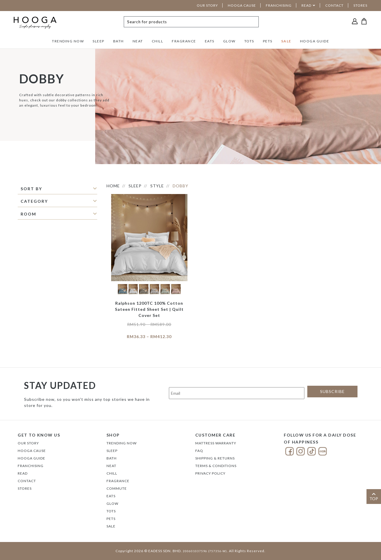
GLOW (229, 41)
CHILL (157, 41)
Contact (27, 481)
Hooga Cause (32, 450)
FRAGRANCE (184, 41)
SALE (286, 41)
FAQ (199, 450)
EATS (209, 41)
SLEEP (98, 41)
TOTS (249, 41)
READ (306, 5)
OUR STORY (207, 5)
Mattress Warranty (215, 443)
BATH (118, 41)
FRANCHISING (279, 5)
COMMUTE (116, 488)
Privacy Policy (210, 473)
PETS (267, 41)
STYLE (157, 185)
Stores (25, 488)
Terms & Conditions (215, 466)
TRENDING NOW (68, 41)
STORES (360, 5)
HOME (113, 185)
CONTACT (334, 5)
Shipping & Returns (215, 458)
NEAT (138, 41)
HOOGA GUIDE (314, 41)
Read (23, 473)
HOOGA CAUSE (242, 5)
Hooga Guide (31, 458)
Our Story (28, 443)
